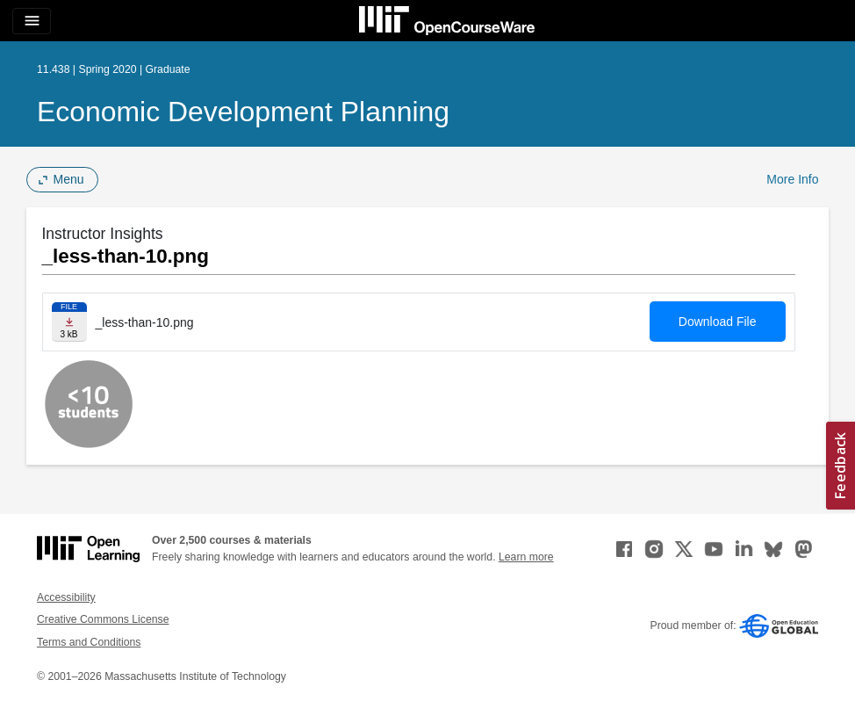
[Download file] (69, 322)
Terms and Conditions (88, 642)
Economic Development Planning (243, 111)
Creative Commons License (103, 619)
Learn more (526, 557)
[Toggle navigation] (31, 21)
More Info (792, 179)
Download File (718, 322)
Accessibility (66, 597)
